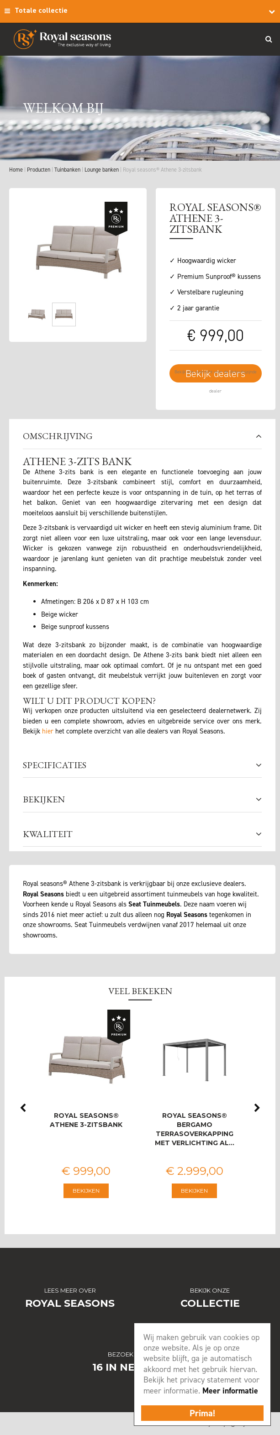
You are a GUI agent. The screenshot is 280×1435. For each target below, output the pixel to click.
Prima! (202, 1413)
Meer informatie (230, 1390)
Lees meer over (70, 1290)
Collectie (210, 1303)
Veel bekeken (140, 991)
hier (47, 731)
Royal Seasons (70, 1303)
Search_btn (268, 38)
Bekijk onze (210, 1290)
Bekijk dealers (215, 373)
